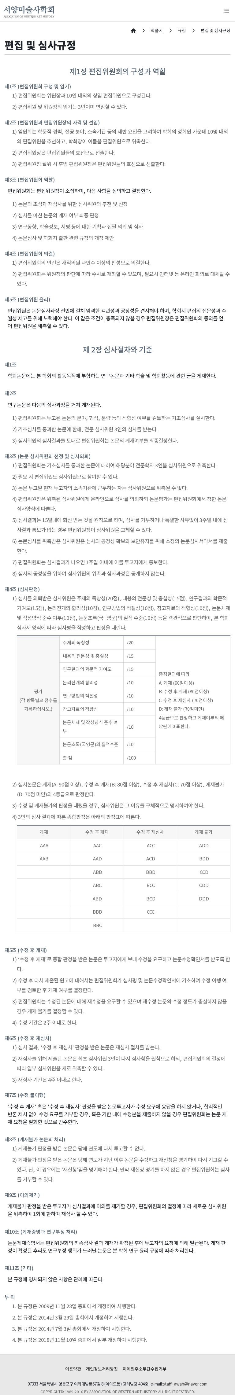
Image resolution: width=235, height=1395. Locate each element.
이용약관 (73, 1369)
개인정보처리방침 (102, 1369)
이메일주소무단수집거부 (144, 1369)
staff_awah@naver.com (185, 1384)
